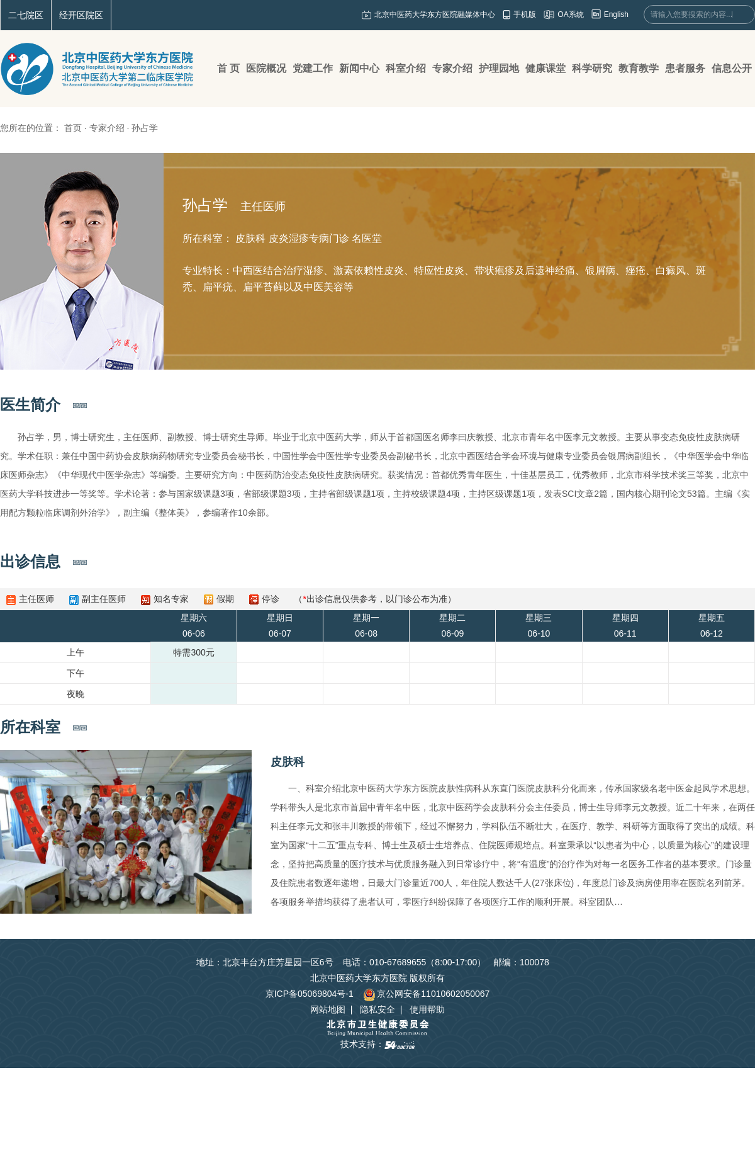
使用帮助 (427, 1009)
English (616, 14)
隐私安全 (377, 1009)
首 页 (228, 68)
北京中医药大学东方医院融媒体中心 (434, 14)
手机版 (524, 14)
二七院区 (25, 15)
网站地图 (327, 1009)
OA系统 (570, 14)
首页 (73, 128)
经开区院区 (81, 15)
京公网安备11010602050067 (426, 994)
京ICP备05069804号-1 (310, 994)
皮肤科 (288, 762)
